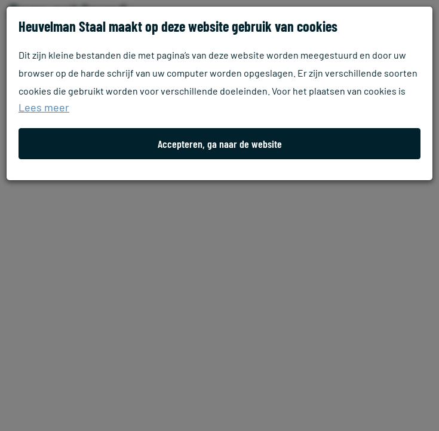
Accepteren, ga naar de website (220, 143)
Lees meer (44, 107)
